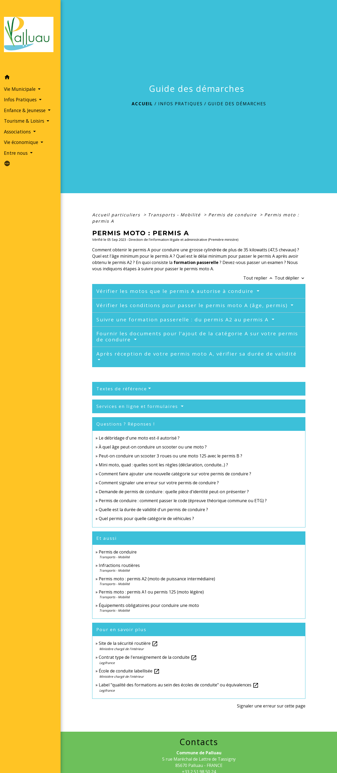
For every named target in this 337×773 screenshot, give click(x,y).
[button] (30, 78)
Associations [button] (18, 131)
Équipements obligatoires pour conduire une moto (149, 605)
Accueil (142, 104)
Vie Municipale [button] (20, 89)
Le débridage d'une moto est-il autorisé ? (139, 438)
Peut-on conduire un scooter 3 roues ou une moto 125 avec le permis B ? (170, 456)
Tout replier (259, 278)
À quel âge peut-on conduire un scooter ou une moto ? (153, 447)
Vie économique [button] (21, 142)
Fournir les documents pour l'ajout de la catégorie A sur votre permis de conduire (197, 336)
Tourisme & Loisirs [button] (25, 121)
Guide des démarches (237, 104)
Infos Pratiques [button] (21, 99)
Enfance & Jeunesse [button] (25, 110)
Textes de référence (121, 389)
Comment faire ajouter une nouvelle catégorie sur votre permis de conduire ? (175, 474)
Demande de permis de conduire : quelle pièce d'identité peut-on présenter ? (174, 492)
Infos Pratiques (180, 104)
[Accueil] (30, 36)
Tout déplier (290, 278)
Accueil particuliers (117, 215)
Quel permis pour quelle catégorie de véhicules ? (146, 518)
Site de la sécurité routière (128, 643)
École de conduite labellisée (129, 671)
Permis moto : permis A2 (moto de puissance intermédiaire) (157, 579)
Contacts (199, 742)
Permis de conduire (233, 215)
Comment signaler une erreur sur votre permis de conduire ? (159, 483)
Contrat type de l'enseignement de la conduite (148, 657)
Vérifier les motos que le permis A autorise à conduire (175, 291)
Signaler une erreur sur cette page (271, 706)
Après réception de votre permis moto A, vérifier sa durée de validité (196, 353)
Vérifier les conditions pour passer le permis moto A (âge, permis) (192, 305)
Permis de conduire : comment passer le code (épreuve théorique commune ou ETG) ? (183, 500)
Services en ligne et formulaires (138, 406)
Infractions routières (119, 565)
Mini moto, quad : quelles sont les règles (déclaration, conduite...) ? (163, 465)
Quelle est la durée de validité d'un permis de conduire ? (153, 509)
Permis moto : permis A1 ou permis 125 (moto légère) (151, 592)
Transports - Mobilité (175, 215)
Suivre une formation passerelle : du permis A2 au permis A (183, 319)
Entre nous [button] (16, 153)
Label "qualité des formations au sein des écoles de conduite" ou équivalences (179, 685)
